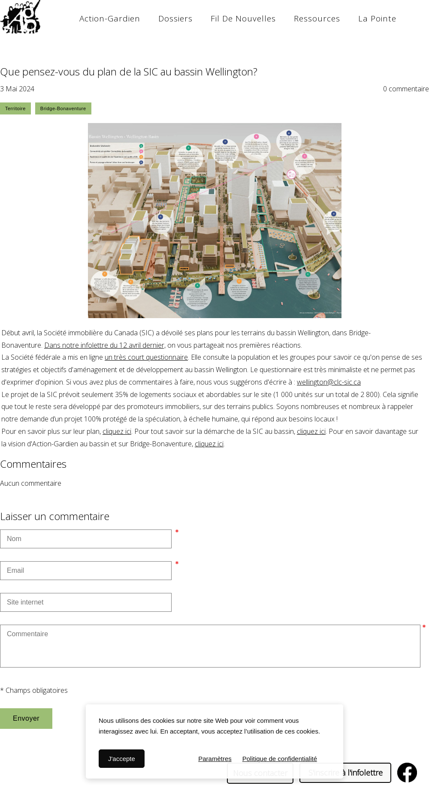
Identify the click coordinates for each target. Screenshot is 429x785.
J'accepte (121, 758)
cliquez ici (117, 431)
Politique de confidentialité (279, 758)
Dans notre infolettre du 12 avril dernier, (105, 345)
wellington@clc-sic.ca (329, 382)
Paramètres (215, 758)
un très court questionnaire (146, 357)
